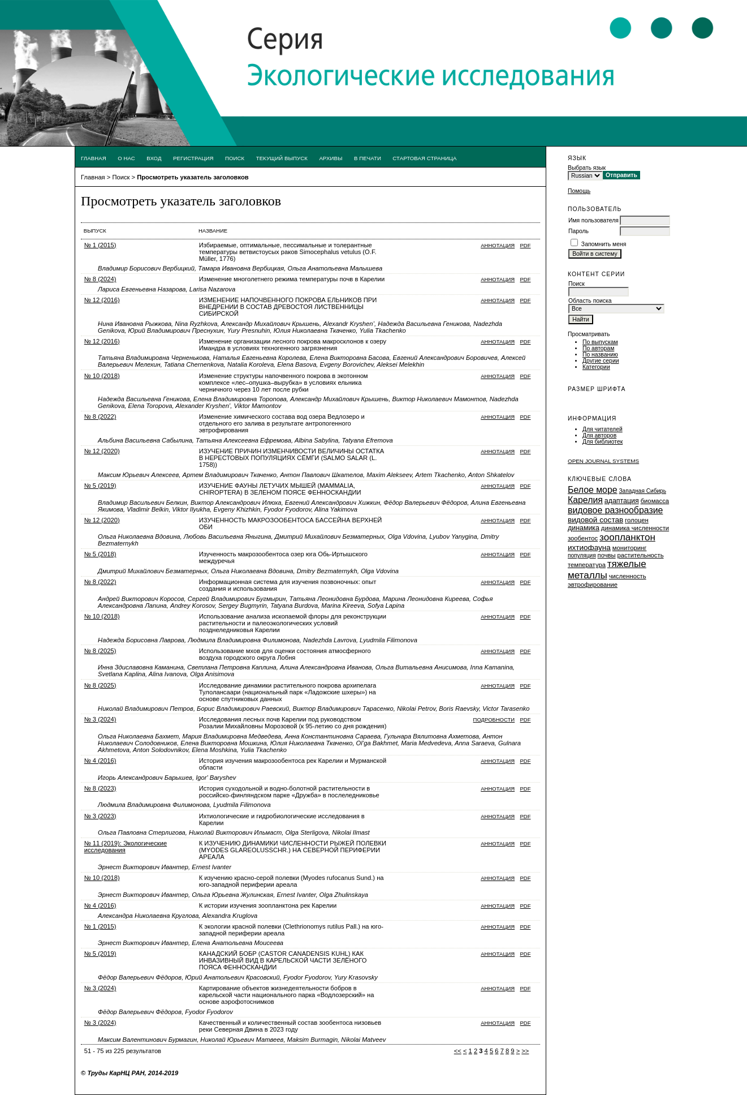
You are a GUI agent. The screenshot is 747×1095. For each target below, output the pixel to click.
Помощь (579, 191)
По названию (600, 354)
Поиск (234, 158)
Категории (596, 367)
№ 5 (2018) (100, 554)
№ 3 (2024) (100, 719)
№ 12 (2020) (102, 451)
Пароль (578, 231)
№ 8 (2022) (100, 416)
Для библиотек (602, 442)
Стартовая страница (424, 158)
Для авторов (599, 435)
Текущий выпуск (282, 158)
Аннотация (498, 245)
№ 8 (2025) (100, 650)
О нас (126, 158)
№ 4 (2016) (100, 760)
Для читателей (602, 429)
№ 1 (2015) (100, 245)
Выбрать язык (587, 168)
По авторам (598, 348)
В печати (367, 158)
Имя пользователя (593, 220)
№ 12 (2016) (102, 300)
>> (525, 1050)
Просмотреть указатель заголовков (192, 177)
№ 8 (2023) (100, 788)
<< (457, 1050)
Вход (153, 158)
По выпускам (600, 342)
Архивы (330, 158)
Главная (93, 158)
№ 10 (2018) (102, 375)
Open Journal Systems (603, 461)
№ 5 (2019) (100, 485)
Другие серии (600, 361)
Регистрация (193, 158)
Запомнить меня (604, 244)
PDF (525, 245)
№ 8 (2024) (100, 279)
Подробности (494, 719)
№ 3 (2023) (100, 816)
